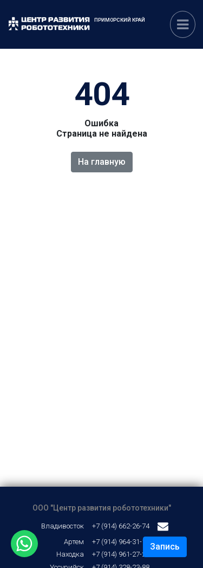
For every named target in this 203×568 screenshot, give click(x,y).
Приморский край (119, 20)
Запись (165, 546)
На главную (102, 162)
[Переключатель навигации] (182, 24)
